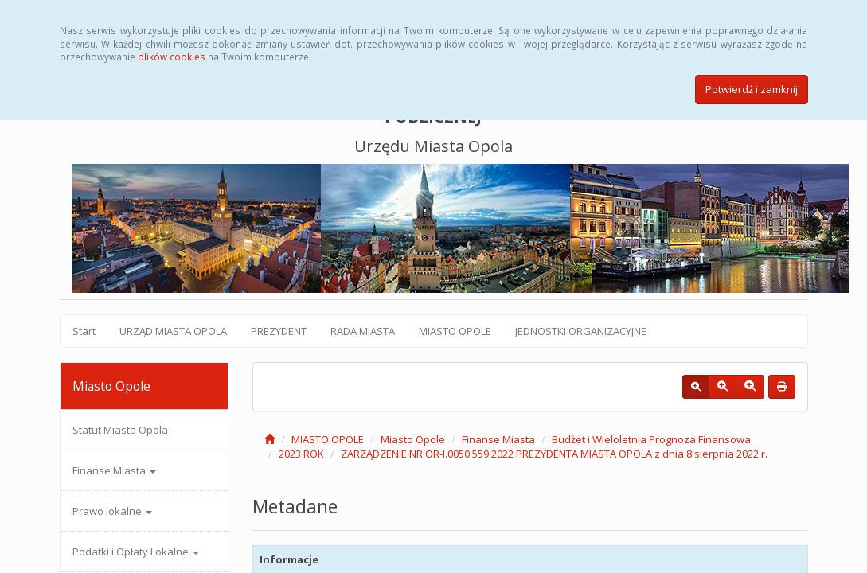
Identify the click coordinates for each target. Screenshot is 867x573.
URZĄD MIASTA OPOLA (173, 331)
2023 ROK (301, 453)
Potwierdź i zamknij (751, 89)
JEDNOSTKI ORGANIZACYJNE (580, 331)
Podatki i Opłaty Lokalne (135, 551)
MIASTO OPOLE (455, 331)
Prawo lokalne (112, 511)
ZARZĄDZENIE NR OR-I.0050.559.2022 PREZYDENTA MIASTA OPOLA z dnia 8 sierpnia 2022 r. (554, 453)
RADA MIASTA (362, 331)
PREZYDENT (279, 331)
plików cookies (171, 56)
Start (84, 331)
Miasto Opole (413, 439)
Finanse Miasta (114, 470)
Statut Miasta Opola (120, 430)
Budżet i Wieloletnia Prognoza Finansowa (651, 439)
